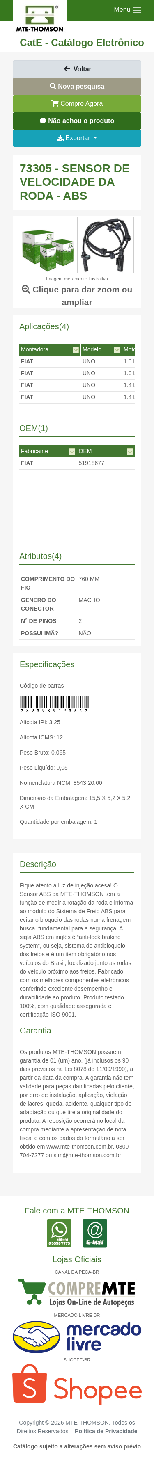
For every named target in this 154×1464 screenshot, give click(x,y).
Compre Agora (77, 103)
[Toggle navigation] (128, 10)
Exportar (74, 138)
